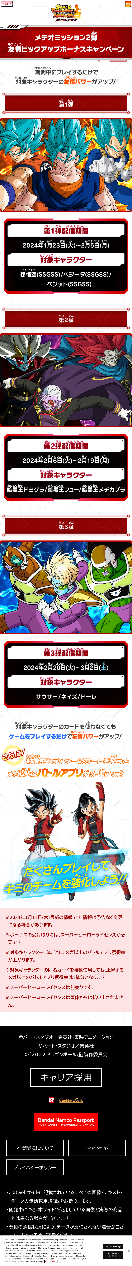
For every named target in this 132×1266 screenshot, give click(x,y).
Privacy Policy (51, 1261)
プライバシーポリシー (34, 1167)
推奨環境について (35, 1147)
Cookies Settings (97, 1147)
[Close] (129, 1251)
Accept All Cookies (112, 1254)
